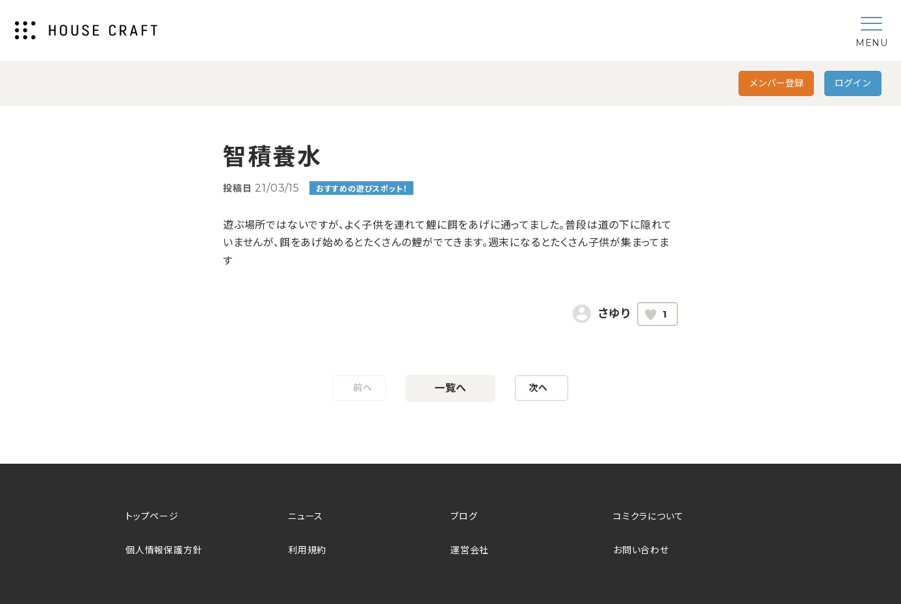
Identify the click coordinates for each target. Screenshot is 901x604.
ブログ (463, 516)
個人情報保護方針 (163, 550)
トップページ (152, 516)
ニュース (305, 516)
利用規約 (307, 550)
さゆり (614, 314)
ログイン (853, 83)
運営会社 (469, 550)
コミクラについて (648, 516)
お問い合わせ (641, 550)
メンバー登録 (776, 83)
